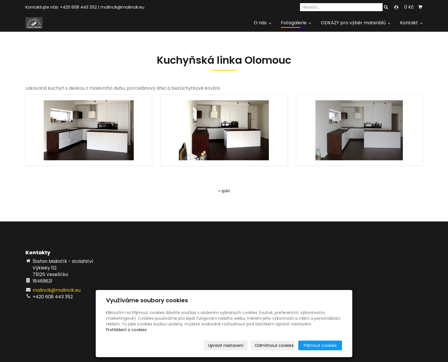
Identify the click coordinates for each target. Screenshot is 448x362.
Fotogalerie (296, 22)
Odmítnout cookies (274, 345)
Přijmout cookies (320, 345)
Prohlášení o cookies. (126, 330)
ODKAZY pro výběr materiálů (355, 22)
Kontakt (411, 22)
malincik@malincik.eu (122, 7)
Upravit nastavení (225, 345)
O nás (262, 22)
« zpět (224, 191)
